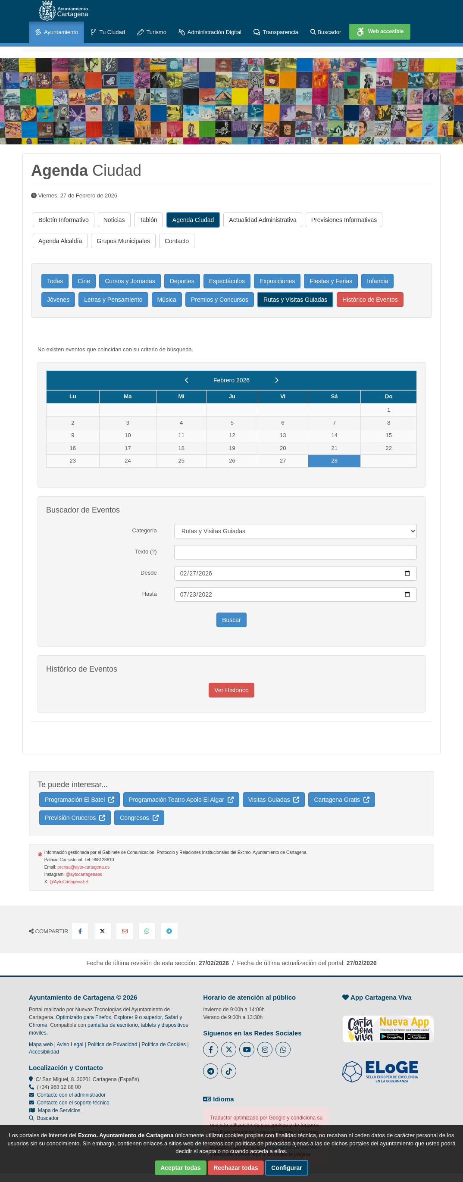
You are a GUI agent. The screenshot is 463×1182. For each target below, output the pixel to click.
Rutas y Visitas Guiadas (295, 299)
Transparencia (275, 32)
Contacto (177, 241)
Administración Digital (209, 32)
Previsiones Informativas (344, 219)
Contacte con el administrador (71, 1095)
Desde (149, 572)
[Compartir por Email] (124, 931)
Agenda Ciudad (193, 219)
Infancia (377, 281)
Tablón (148, 219)
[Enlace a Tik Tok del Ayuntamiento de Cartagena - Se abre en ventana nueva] (228, 1071)
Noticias (114, 219)
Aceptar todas (180, 1167)
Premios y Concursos (219, 299)
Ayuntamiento (56, 32)
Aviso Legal (70, 1044)
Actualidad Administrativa (262, 219)
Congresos (139, 817)
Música (166, 299)
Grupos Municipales (123, 241)
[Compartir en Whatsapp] (147, 931)
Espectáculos (227, 281)
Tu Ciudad (107, 32)
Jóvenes (58, 299)
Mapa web (41, 1044)
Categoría (144, 530)
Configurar (286, 1167)
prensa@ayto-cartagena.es (83, 867)
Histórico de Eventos (369, 299)
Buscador (325, 32)
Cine (84, 281)
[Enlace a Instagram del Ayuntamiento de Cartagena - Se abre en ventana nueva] (264, 1049)
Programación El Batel (79, 799)
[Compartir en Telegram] (169, 931)
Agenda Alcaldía (60, 241)
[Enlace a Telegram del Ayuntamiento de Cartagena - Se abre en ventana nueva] (210, 1071)
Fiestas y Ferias (331, 281)
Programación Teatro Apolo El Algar (181, 799)
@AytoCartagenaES (69, 881)
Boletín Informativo (63, 219)
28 (334, 460)
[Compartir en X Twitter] (102, 931)
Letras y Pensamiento (113, 299)
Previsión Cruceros (75, 817)
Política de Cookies (163, 1044)
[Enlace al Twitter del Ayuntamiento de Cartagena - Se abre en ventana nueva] (228, 1049)
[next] (276, 380)
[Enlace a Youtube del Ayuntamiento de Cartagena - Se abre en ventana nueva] (246, 1049)
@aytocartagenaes (84, 874)
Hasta (149, 594)
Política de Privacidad (112, 1044)
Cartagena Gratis (341, 799)
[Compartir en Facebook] (80, 931)
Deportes (182, 281)
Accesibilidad (44, 1052)
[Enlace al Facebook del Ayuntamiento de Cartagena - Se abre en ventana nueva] (210, 1049)
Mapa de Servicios (54, 1110)
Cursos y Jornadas (130, 281)
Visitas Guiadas (274, 799)
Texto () (146, 551)
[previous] (186, 380)
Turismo (151, 32)
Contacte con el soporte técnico (73, 1103)
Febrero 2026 (231, 380)
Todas (55, 281)
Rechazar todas (235, 1167)
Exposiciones (277, 281)
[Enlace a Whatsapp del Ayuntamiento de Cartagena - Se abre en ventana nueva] (283, 1049)
